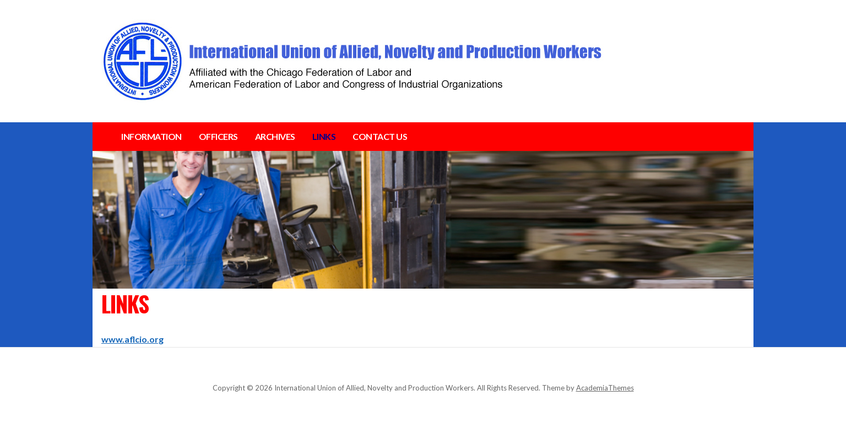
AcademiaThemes (605, 387)
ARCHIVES (275, 136)
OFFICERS (218, 136)
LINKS (324, 136)
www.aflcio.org (132, 339)
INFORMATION (151, 136)
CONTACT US (379, 136)
